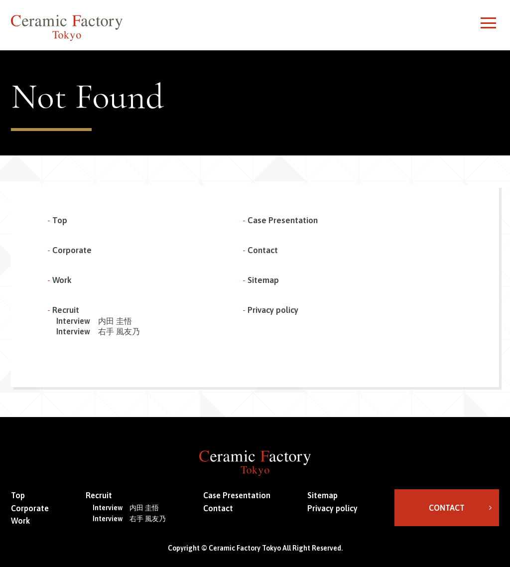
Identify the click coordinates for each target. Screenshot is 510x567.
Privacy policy (273, 310)
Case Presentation (283, 220)
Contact (263, 250)
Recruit (65, 310)
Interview (94, 320)
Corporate (72, 250)
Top (59, 220)
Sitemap (263, 280)
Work (62, 280)
